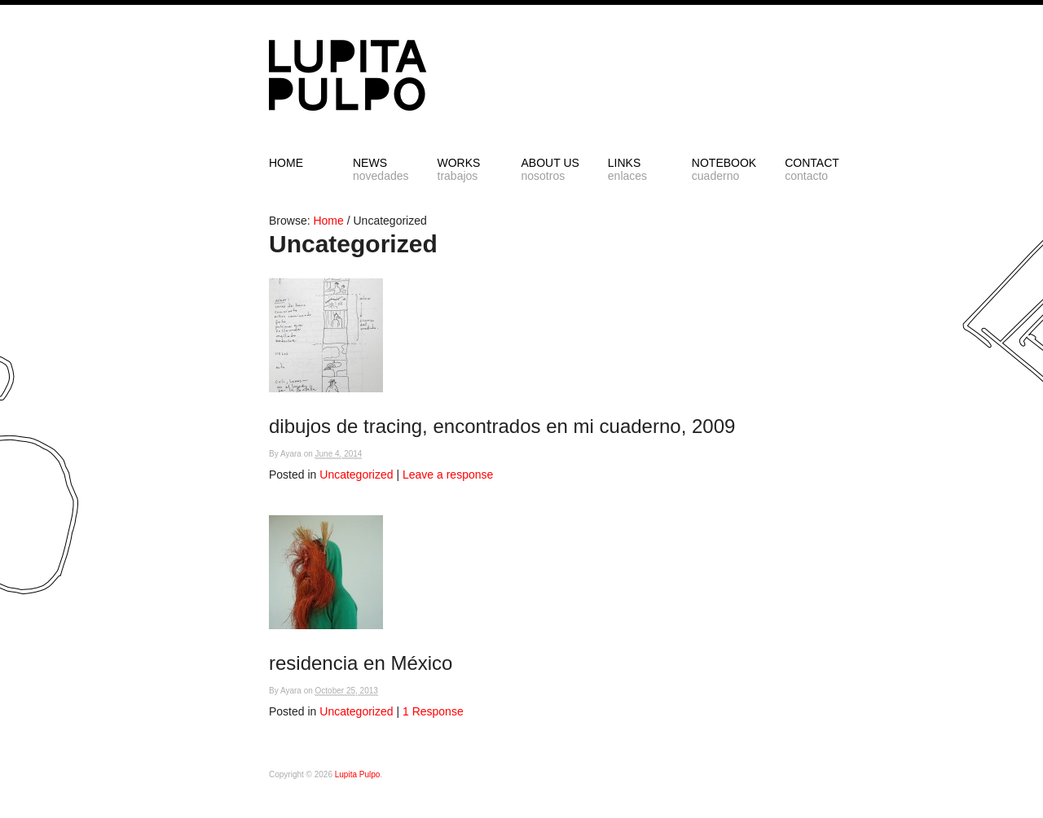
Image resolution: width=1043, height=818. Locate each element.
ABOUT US (550, 169)
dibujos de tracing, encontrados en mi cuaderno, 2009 (502, 426)
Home (328, 220)
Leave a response (448, 474)
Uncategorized (356, 474)
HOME (286, 162)
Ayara (290, 453)
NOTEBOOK (724, 169)
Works (465, 169)
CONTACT (812, 169)
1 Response (433, 711)
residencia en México (360, 663)
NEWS (381, 169)
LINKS (635, 169)
